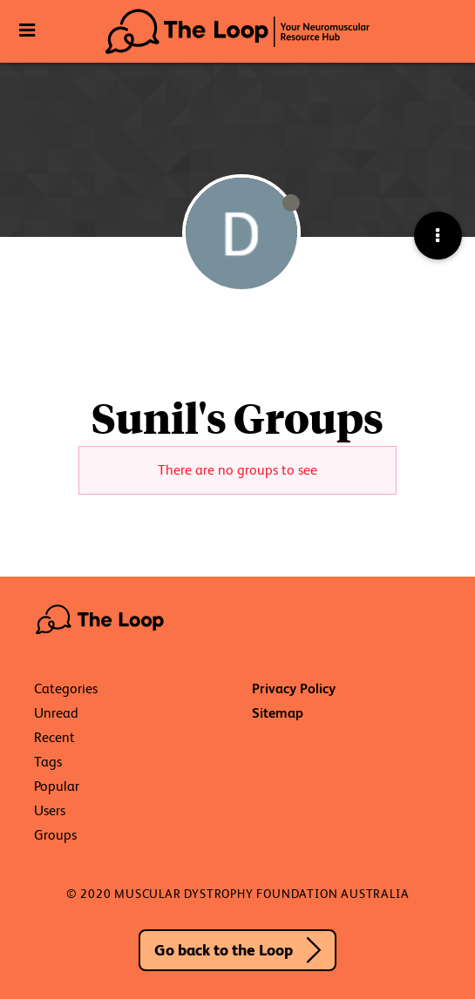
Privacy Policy (294, 688)
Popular (56, 786)
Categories (66, 688)
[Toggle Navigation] (26, 30)
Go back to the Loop (223, 950)
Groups (55, 835)
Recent (54, 737)
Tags (48, 761)
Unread (56, 713)
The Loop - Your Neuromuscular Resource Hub (237, 31)
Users (49, 810)
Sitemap (277, 713)
